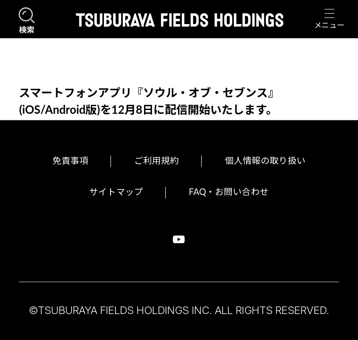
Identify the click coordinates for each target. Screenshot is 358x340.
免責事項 (60, 159)
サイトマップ (109, 191)
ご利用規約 (153, 159)
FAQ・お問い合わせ (233, 191)
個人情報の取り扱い (271, 159)
